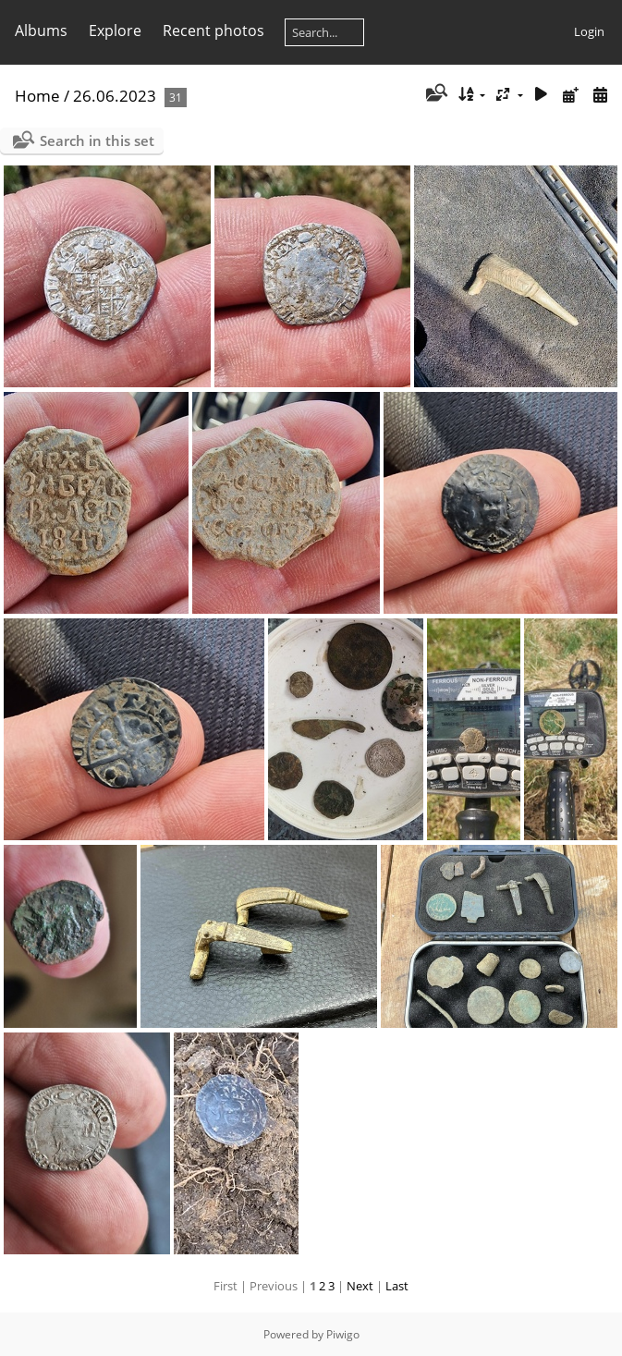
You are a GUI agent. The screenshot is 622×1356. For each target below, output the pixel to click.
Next (360, 1285)
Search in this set (97, 140)
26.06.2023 (114, 95)
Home (37, 95)
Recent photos (213, 30)
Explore (115, 30)
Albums (41, 30)
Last (397, 1285)
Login (589, 31)
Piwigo (343, 1334)
